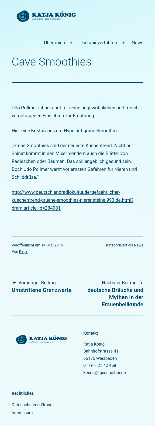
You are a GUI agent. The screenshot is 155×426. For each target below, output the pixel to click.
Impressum (22, 412)
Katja (23, 251)
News (137, 42)
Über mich (54, 42)
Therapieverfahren (98, 42)
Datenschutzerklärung (32, 404)
